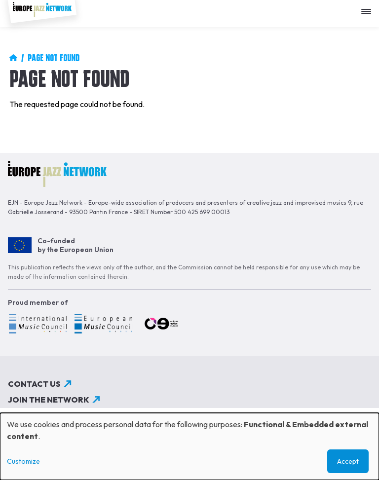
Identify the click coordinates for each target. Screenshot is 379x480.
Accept (348, 461)
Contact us (34, 384)
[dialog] (189, 446)
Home (13, 58)
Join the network (48, 400)
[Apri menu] (368, 7)
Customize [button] (23, 461)
